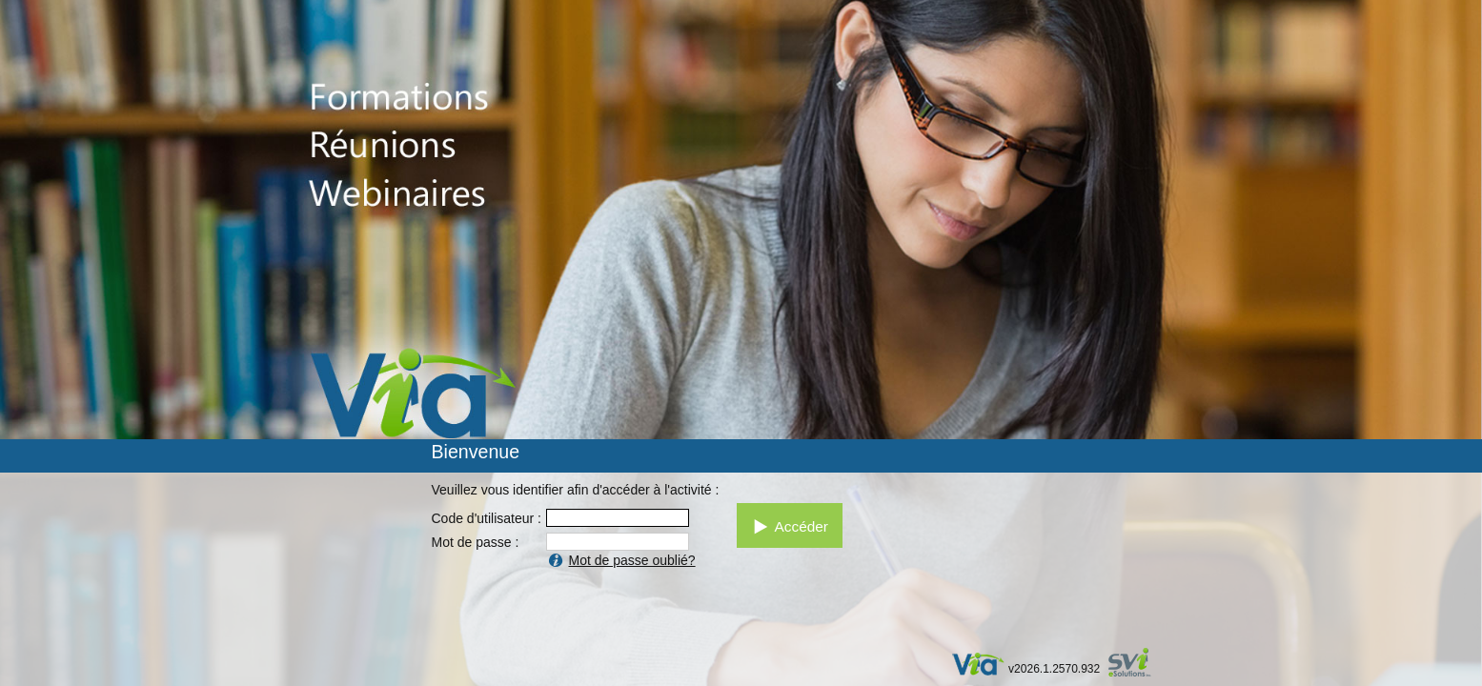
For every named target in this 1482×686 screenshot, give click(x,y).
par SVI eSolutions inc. (1138, 664)
